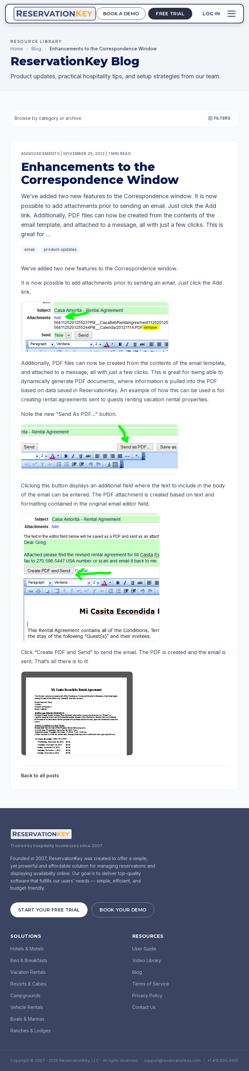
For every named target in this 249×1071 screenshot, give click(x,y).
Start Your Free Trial (49, 910)
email (29, 249)
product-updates (60, 249)
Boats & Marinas (27, 1019)
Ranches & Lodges (30, 1030)
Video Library (146, 960)
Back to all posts (40, 775)
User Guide (144, 948)
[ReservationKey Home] (55, 13)
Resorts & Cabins (28, 984)
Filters (219, 118)
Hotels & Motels (27, 948)
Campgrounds (25, 995)
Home (16, 48)
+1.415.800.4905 (223, 1060)
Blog (36, 48)
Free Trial (170, 14)
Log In (211, 14)
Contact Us (144, 1007)
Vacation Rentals (28, 972)
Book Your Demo (123, 910)
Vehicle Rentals (26, 1007)
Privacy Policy (147, 995)
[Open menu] (231, 14)
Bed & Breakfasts (28, 960)
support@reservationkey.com (172, 1060)
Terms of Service (150, 984)
